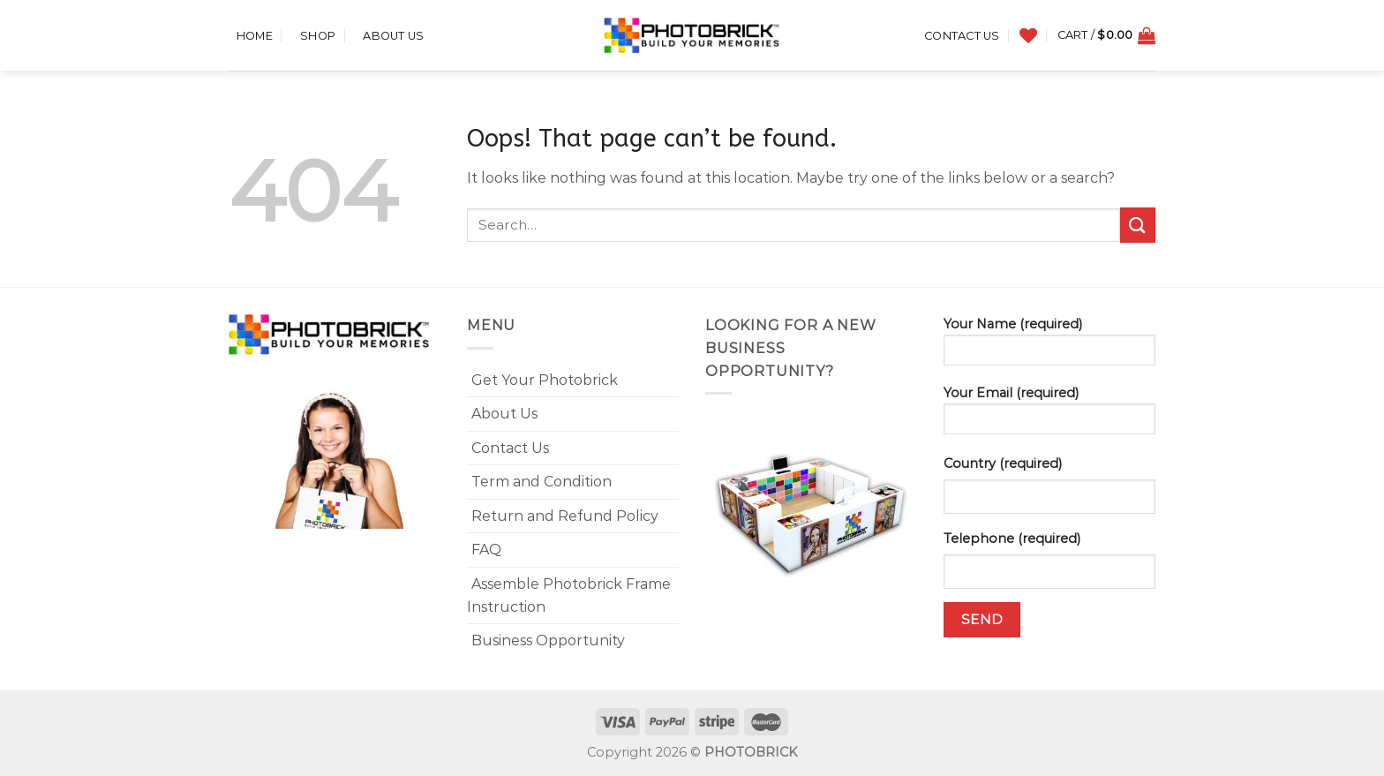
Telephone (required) (1012, 538)
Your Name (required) (1049, 347)
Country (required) (1003, 463)
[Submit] (1137, 224)
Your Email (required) (1049, 416)
